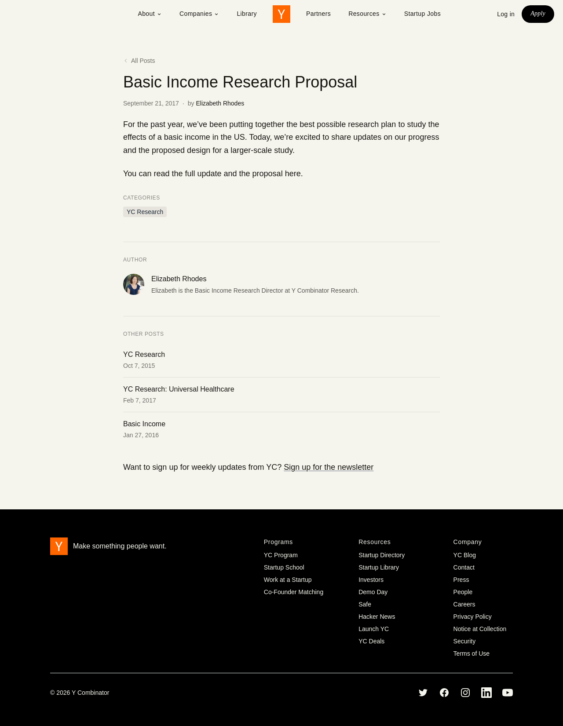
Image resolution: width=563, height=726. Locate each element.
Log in (506, 14)
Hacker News (376, 616)
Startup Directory (381, 555)
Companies (199, 13)
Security (464, 641)
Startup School (284, 567)
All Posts (139, 60)
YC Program (281, 555)
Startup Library (378, 567)
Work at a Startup (288, 579)
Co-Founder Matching (293, 591)
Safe (364, 604)
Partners (318, 13)
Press (461, 579)
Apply (537, 13)
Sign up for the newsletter (328, 467)
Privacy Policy (472, 616)
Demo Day (373, 591)
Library (247, 13)
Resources (367, 13)
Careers (464, 604)
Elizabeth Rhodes (220, 103)
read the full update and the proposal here (227, 173)
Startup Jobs (422, 13)
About (150, 13)
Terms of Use (471, 653)
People (463, 591)
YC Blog (464, 555)
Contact (464, 567)
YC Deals (371, 641)
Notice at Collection (480, 628)
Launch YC (373, 628)
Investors (371, 579)
